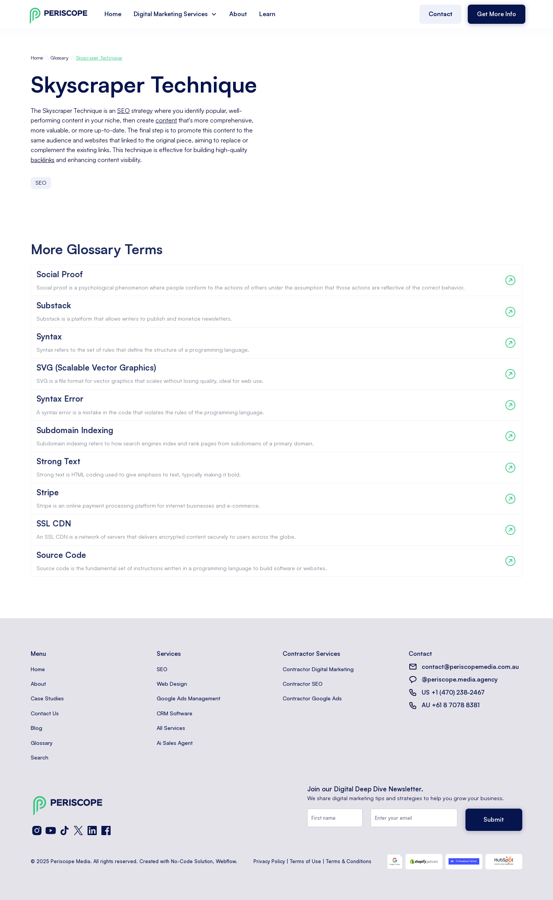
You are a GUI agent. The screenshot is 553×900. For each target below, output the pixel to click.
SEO (123, 110)
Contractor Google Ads (312, 698)
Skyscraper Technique (99, 58)
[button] (175, 14)
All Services (171, 728)
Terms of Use (305, 861)
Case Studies (47, 698)
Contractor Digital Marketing (318, 669)
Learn (267, 14)
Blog (36, 728)
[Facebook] (106, 830)
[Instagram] (37, 830)
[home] (58, 14)
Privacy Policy (269, 861)
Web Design (172, 683)
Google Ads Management (188, 698)
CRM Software (174, 713)
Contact (440, 14)
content (166, 120)
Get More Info (496, 14)
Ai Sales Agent (175, 743)
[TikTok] (64, 830)
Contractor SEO (303, 683)
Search (39, 757)
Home (112, 14)
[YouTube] (51, 830)
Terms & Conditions (348, 861)
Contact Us (45, 713)
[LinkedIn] (92, 830)
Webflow (226, 861)
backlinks (43, 160)
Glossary (59, 58)
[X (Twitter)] (78, 830)
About (238, 14)
